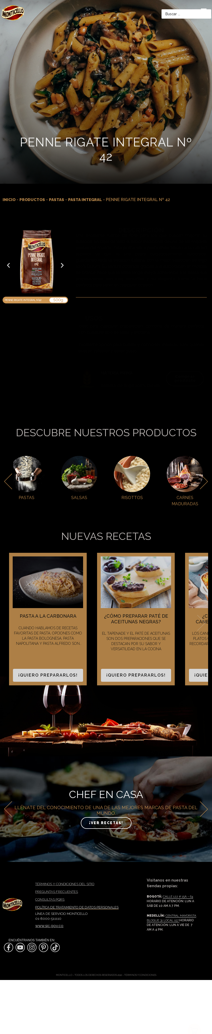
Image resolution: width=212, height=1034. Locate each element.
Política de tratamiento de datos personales (77, 907)
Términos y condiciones (140, 975)
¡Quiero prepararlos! (48, 675)
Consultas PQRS (49, 899)
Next (201, 623)
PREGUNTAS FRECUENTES (56, 892)
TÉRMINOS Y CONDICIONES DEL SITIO (64, 884)
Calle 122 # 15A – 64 (178, 896)
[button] (8, 265)
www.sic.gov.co (49, 925)
